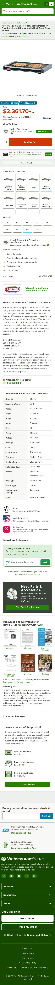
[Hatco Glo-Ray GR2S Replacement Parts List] (10, 665)
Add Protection (44, 131)
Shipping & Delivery (37, 935)
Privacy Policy (34, 574)
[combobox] (27, 11)
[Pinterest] (34, 876)
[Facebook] (19, 876)
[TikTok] (26, 876)
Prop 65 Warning (12, 383)
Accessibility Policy (27, 963)
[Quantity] (6, 142)
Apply (49, 154)
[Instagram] (3, 876)
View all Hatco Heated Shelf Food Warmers (37, 289)
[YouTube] (11, 876)
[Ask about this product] (27, 562)
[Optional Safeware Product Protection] (45, 639)
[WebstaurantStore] (27, 858)
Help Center (27, 918)
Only (5, 107)
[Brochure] (27, 665)
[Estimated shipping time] (48, 245)
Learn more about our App (23, 848)
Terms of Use (20, 574)
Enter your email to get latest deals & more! (26, 810)
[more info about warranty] (11, 133)
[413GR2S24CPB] (10, 639)
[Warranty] (27, 639)
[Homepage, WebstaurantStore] (27, 4)
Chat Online (12, 935)
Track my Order (27, 926)
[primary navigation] (7, 4)
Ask (45, 562)
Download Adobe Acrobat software (16, 682)
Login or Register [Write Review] (27, 784)
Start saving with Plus (21, 833)
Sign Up (46, 816)
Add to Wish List (27, 163)
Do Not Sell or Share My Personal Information (27, 968)
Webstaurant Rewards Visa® (25, 155)
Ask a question (23, 36)
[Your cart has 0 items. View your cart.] (49, 4)
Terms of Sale (27, 949)
